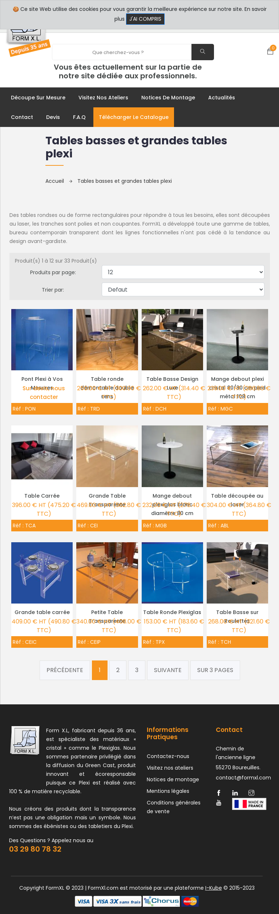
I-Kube (213, 888)
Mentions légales (168, 791)
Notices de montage (168, 97)
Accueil (58, 181)
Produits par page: (53, 272)
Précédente (64, 670)
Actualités (221, 97)
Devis (53, 117)
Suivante (168, 670)
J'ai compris (145, 18)
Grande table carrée (42, 612)
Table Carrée (42, 495)
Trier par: (53, 289)
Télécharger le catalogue (134, 117)
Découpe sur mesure (38, 97)
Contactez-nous (168, 756)
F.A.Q (79, 117)
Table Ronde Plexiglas (172, 612)
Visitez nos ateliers (103, 97)
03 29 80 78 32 (35, 849)
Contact (22, 117)
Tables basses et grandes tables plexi (124, 181)
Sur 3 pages (215, 670)
